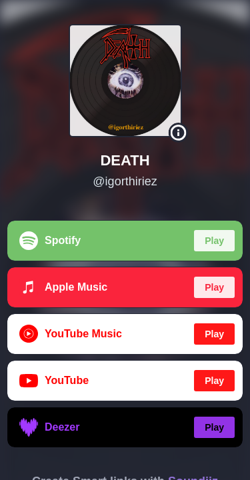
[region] (125, 240)
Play (214, 240)
